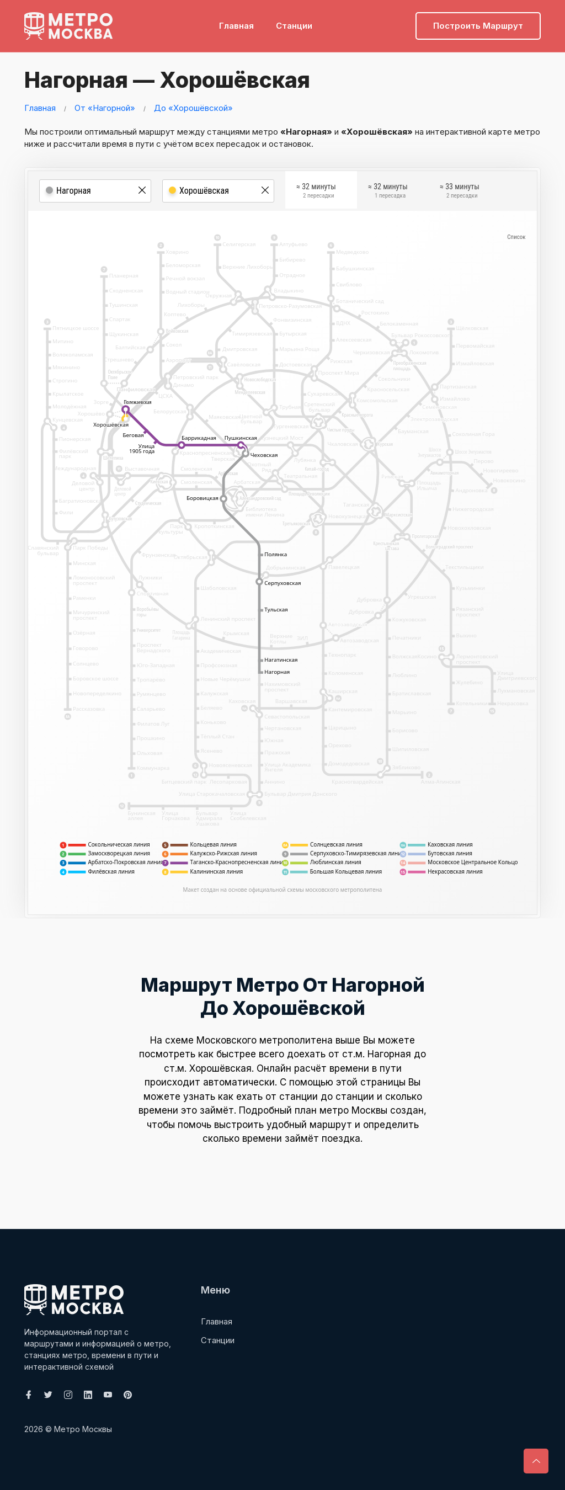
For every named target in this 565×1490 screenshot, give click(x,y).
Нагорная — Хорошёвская (165, 79)
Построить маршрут (478, 25)
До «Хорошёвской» (193, 108)
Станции (294, 25)
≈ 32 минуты (316, 192)
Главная (236, 25)
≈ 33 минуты (459, 192)
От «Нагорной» (104, 108)
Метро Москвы (83, 1429)
